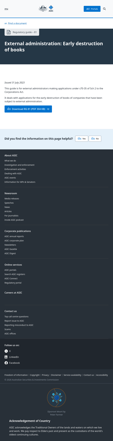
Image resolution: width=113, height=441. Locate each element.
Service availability (72, 375)
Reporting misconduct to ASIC (19, 325)
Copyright (35, 375)
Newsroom (11, 193)
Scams (8, 329)
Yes (82, 139)
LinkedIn (14, 357)
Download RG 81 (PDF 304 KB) (26, 109)
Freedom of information (16, 375)
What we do (10, 160)
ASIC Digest (10, 253)
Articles (8, 211)
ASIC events (10, 177)
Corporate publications (18, 231)
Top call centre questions (17, 316)
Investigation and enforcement (19, 165)
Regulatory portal (13, 282)
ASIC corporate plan (14, 240)
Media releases (12, 198)
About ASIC (11, 155)
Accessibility (102, 375)
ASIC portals (10, 270)
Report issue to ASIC (14, 320)
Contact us (11, 311)
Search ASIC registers (15, 274)
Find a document (17, 23)
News (7, 207)
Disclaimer (56, 375)
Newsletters (10, 244)
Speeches (9, 202)
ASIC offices (10, 333)
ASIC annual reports (14, 236)
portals (92, 9)
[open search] (104, 9)
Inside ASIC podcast (14, 219)
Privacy (45, 375)
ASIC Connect (11, 278)
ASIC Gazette (11, 249)
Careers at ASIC (13, 292)
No (95, 139)
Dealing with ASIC (13, 173)
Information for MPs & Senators (20, 182)
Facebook (14, 362)
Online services (13, 264)
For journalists (11, 215)
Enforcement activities (15, 169)
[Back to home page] (46, 8)
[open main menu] (6, 9)
